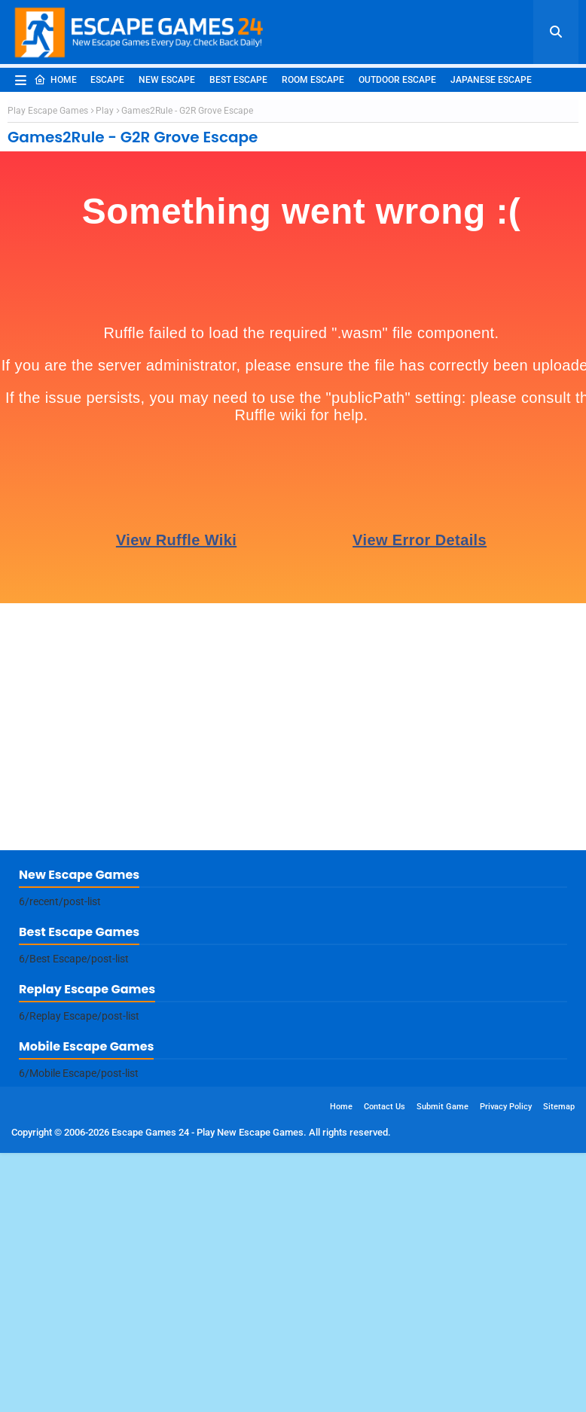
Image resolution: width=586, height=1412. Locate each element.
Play (105, 329)
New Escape (167, 80)
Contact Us (384, 1325)
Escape (107, 80)
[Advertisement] (293, 204)
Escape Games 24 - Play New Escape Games (207, 1350)
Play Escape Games (48, 329)
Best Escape (238, 80)
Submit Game (442, 1325)
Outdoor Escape (397, 80)
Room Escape (313, 80)
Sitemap (559, 1325)
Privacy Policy (506, 1325)
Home (55, 80)
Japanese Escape (491, 80)
